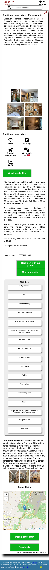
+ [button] (6, 495)
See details (24, 547)
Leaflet (30, 529)
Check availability (17, 173)
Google (34, 563)
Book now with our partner (30, 264)
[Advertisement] (24, 67)
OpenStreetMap (40, 529)
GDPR (25, 567)
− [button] (6, 499)
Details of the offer (24, 537)
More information (30, 272)
